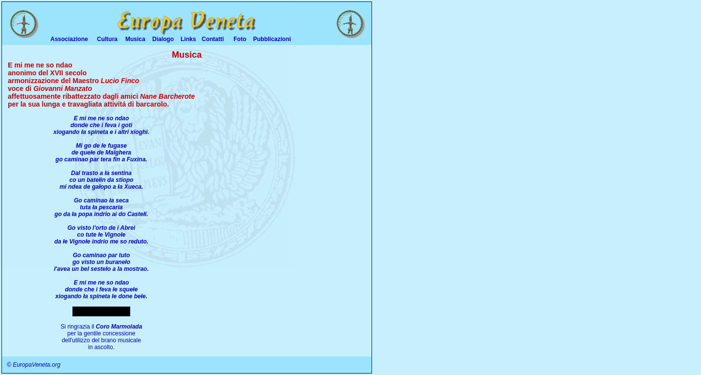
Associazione (69, 39)
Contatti (213, 39)
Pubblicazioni (272, 39)
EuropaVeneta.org (36, 364)
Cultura (107, 39)
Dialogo (163, 39)
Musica (135, 39)
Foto (240, 39)
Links (188, 39)
